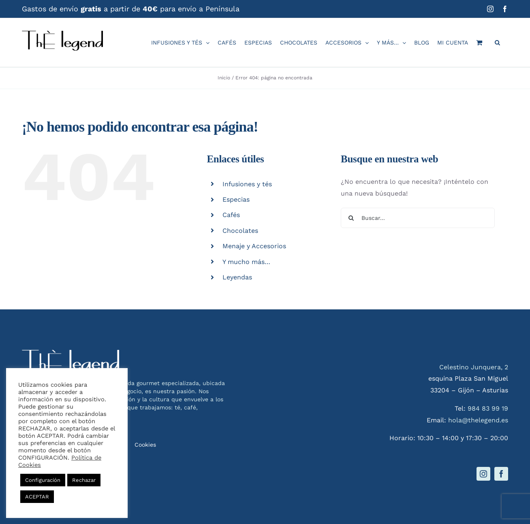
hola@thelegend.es (478, 420)
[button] (497, 42)
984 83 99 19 (488, 408)
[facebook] (501, 474)
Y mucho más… (246, 262)
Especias (236, 199)
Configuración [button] (42, 480)
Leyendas (237, 277)
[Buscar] (351, 218)
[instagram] (483, 474)
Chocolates (240, 230)
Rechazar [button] (84, 480)
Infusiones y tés (247, 184)
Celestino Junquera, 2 (473, 367)
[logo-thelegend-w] (70, 353)
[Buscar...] (418, 218)
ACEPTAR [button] (37, 497)
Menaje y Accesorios (254, 246)
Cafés (231, 215)
